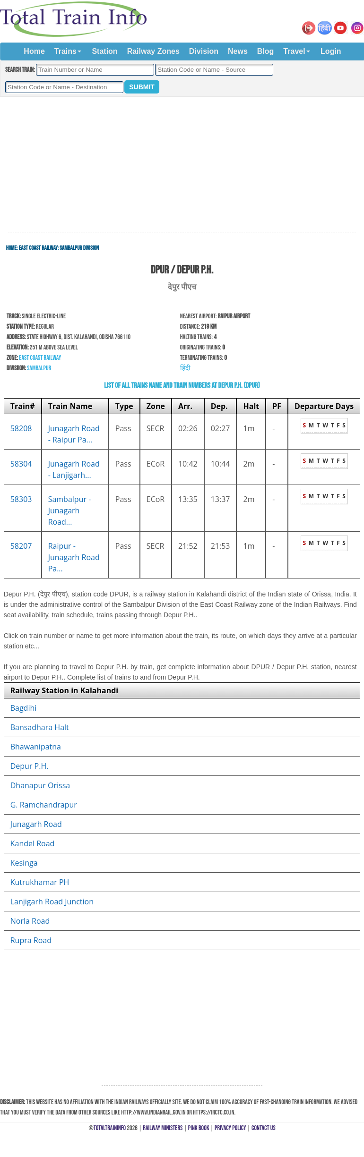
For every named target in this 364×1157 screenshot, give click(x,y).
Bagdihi (23, 708)
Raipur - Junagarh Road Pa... (74, 557)
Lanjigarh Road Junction (52, 901)
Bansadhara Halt (39, 727)
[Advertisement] (182, 165)
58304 (21, 464)
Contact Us (263, 1128)
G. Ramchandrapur (43, 805)
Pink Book (198, 1128)
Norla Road (30, 921)
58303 (21, 499)
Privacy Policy (230, 1128)
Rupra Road (31, 940)
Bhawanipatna (35, 746)
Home (34, 51)
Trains (65, 51)
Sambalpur (39, 368)
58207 (21, 546)
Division (203, 51)
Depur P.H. (29, 766)
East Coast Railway (38, 248)
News (238, 51)
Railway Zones (153, 51)
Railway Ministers (162, 1128)
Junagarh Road (36, 824)
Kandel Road (32, 843)
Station (104, 51)
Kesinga (24, 863)
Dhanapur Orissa (40, 785)
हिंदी (185, 368)
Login (331, 51)
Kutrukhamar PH (39, 882)
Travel (294, 51)
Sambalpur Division (79, 248)
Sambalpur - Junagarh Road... (69, 510)
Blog (265, 51)
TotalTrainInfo (110, 1128)
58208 (21, 428)
